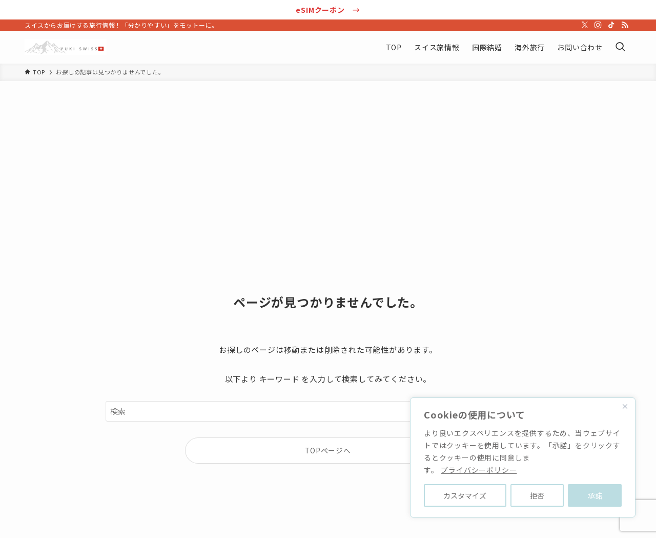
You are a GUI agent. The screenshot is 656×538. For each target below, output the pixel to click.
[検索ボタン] (620, 47)
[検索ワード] (328, 411)
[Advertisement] (328, 158)
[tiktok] (611, 25)
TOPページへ (328, 450)
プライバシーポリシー (479, 470)
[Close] (625, 406)
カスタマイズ (464, 495)
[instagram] (598, 25)
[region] (523, 457)
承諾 (595, 495)
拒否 (537, 495)
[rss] (624, 25)
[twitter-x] (584, 25)
